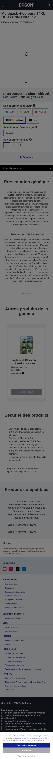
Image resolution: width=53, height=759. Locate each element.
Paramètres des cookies (26, 756)
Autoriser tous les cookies (26, 745)
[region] (26, 745)
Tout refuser (26, 750)
